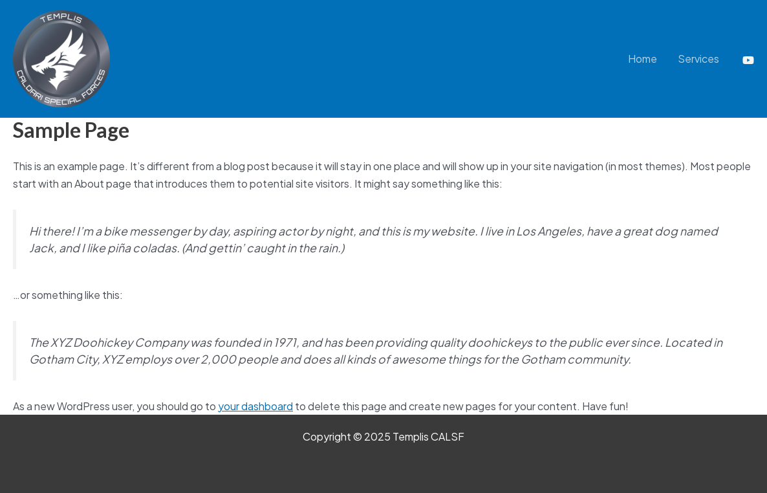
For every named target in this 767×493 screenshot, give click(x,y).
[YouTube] (748, 60)
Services (698, 58)
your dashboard (255, 406)
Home (642, 58)
